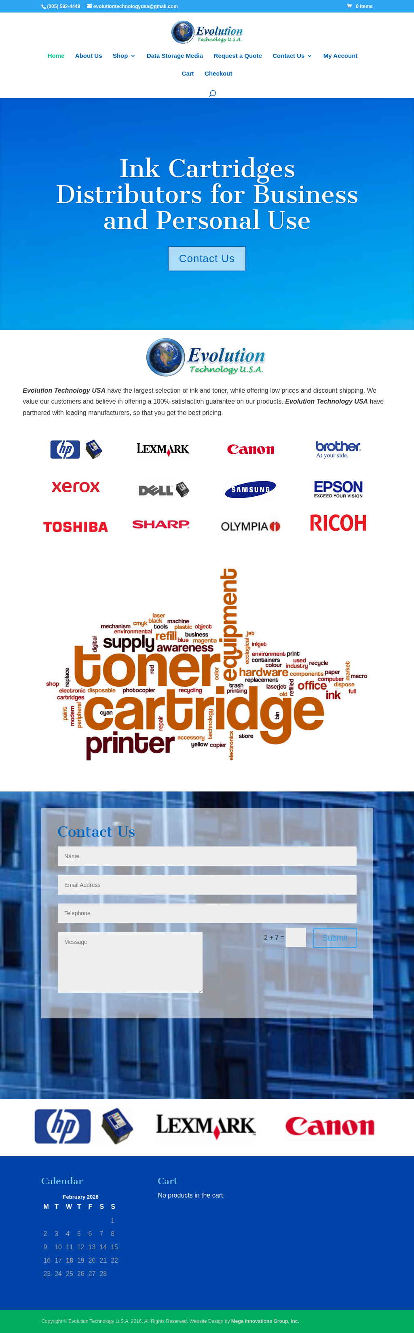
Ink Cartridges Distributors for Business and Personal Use (207, 194)
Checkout (218, 74)
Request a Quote (238, 56)
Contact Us (288, 56)
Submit (334, 937)
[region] (207, 1128)
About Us (88, 56)
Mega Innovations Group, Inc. (265, 1321)
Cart (188, 74)
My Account (340, 56)
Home (56, 56)
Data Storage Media (175, 56)
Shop (120, 56)
